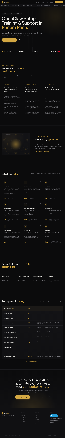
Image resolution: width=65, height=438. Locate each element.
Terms (62, 435)
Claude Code (23, 417)
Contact (51, 2)
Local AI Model (24, 421)
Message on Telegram (9, 39)
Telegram (54, 415)
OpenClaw (23, 415)
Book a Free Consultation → (25, 39)
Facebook (52, 422)
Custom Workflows (25, 423)
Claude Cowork (24, 419)
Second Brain (23, 428)
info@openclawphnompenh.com (56, 418)
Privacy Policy (38, 421)
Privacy (58, 435)
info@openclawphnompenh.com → (40, 397)
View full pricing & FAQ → (32, 361)
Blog (47, 2)
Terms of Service (38, 423)
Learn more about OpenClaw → (42, 151)
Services (37, 2)
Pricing (42, 2)
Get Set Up (59, 2)
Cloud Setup (23, 425)
